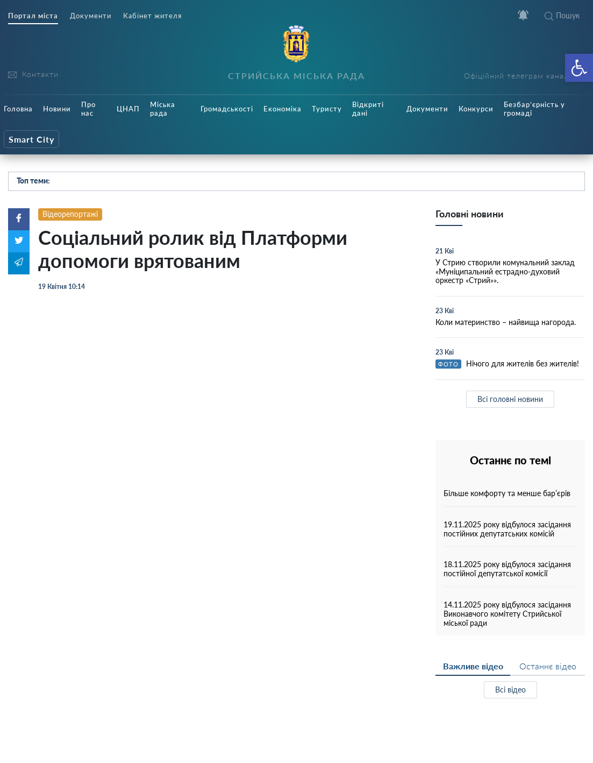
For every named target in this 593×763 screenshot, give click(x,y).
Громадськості (227, 108)
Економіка (282, 108)
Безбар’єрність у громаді (534, 108)
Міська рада (162, 108)
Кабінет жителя (152, 16)
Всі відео (510, 689)
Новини (57, 108)
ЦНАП (128, 108)
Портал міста (33, 16)
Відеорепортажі (70, 213)
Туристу (327, 108)
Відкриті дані (368, 108)
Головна (18, 108)
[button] (579, 68)
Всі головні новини (510, 399)
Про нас (88, 108)
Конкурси (476, 108)
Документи (90, 16)
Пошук (562, 15)
